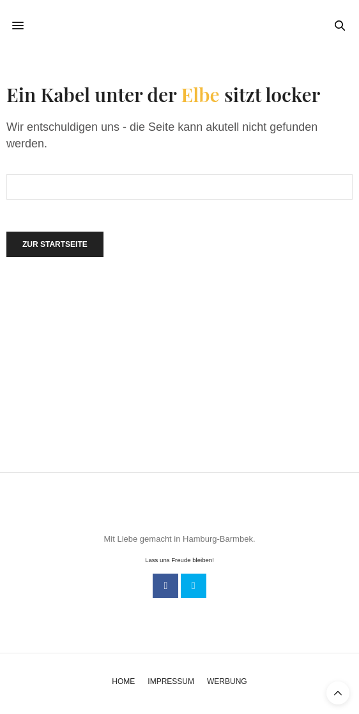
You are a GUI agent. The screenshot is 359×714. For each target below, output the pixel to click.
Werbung (227, 681)
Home (123, 681)
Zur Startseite (55, 244)
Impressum (171, 681)
